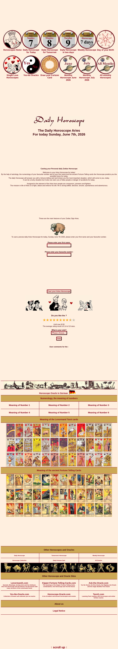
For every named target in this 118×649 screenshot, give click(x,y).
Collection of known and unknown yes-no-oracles (19, 594)
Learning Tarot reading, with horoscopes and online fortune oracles (98, 595)
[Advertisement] (59, 15)
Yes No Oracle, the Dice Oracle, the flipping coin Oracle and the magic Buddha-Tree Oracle (98, 583)
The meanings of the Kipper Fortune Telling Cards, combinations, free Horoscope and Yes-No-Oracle (59, 583)
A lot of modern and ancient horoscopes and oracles (59, 594)
